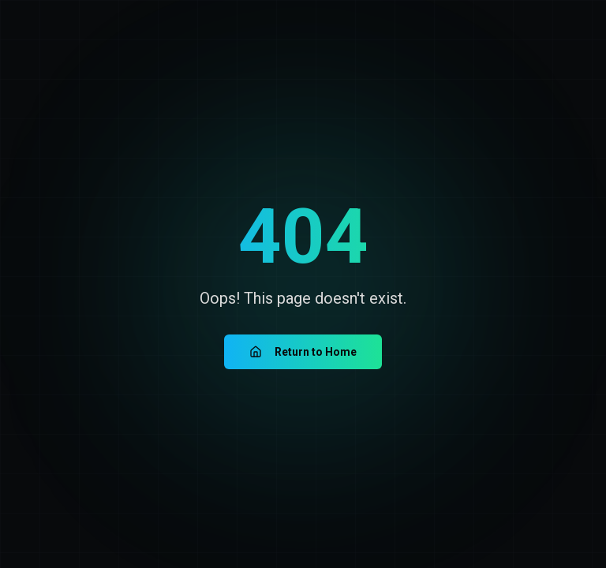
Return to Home (303, 352)
